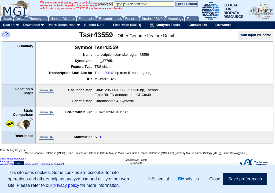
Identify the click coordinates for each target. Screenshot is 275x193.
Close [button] (214, 179)
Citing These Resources (13, 158)
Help (15, 18)
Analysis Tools (165, 25)
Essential (158, 179)
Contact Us (197, 25)
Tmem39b (102, 73)
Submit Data (94, 25)
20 (96, 112)
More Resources (61, 25)
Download (31, 25)
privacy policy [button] (66, 185)
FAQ (24, 18)
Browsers (223, 25)
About (6, 18)
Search (8, 25)
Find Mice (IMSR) (127, 25)
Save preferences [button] (245, 179)
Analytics (188, 179)
